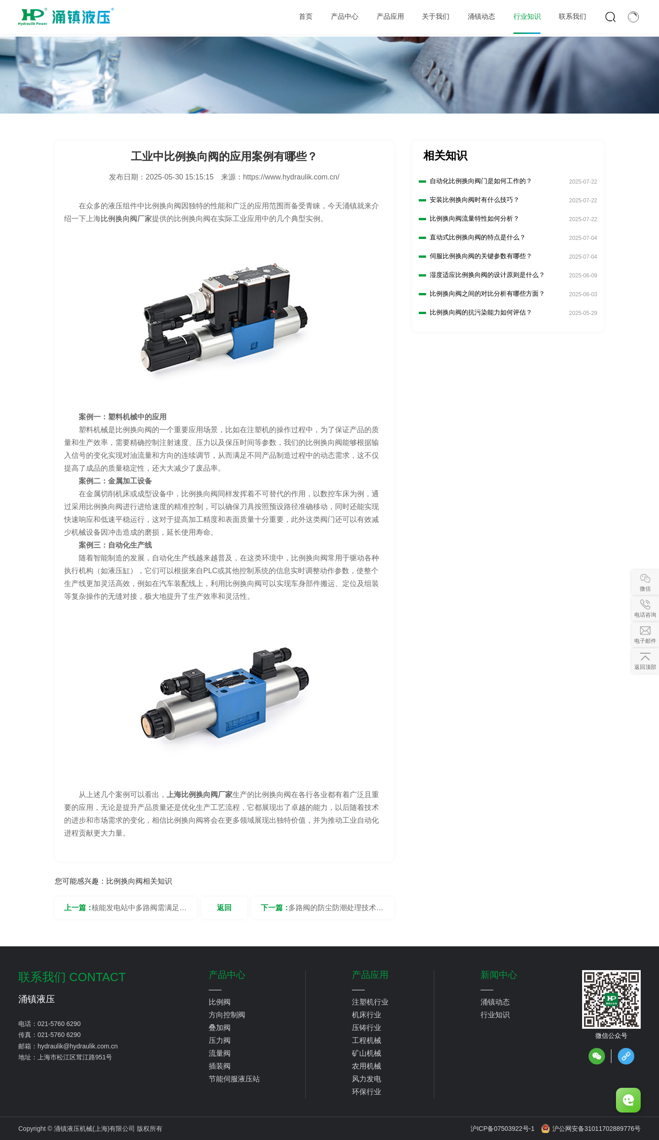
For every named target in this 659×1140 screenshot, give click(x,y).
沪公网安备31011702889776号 (591, 1128)
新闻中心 (499, 974)
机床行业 (366, 1015)
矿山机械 (366, 1053)
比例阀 (220, 1002)
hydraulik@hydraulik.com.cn (78, 1046)
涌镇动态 (495, 1002)
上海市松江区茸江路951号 (75, 1057)
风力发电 (366, 1079)
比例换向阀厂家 (126, 219)
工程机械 (366, 1040)
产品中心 (227, 974)
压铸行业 (366, 1027)
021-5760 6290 (59, 1023)
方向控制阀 (227, 1015)
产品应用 (370, 974)
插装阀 (220, 1066)
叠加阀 (220, 1027)
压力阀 (220, 1040)
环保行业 (366, 1092)
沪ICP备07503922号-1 (502, 1128)
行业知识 (495, 1015)
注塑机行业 (370, 1002)
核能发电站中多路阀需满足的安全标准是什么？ (139, 911)
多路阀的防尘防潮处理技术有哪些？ (336, 911)
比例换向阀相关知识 (139, 881)
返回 (224, 908)
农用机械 (366, 1066)
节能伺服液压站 (234, 1079)
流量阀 (220, 1053)
